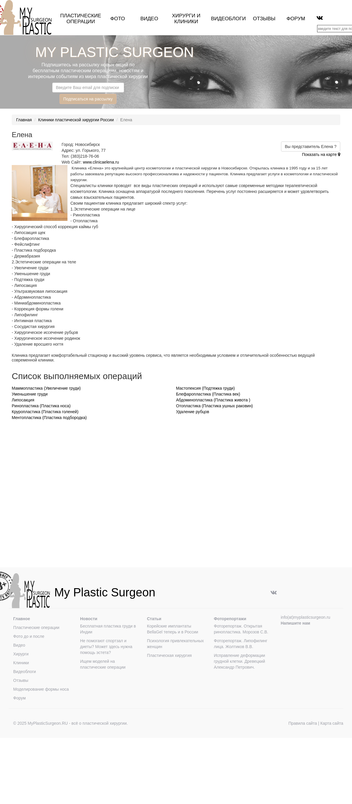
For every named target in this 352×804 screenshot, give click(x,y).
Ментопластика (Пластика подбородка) (49, 417)
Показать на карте (321, 154)
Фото (117, 18)
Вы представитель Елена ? (310, 146)
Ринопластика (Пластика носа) (41, 405)
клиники (186, 21)
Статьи (154, 618)
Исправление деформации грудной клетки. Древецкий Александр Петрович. (239, 661)
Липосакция (23, 400)
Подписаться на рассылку (88, 99)
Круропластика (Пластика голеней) (45, 411)
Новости (88, 618)
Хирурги (183, 15)
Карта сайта (331, 723)
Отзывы (264, 18)
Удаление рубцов (192, 411)
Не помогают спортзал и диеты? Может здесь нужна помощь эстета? (106, 646)
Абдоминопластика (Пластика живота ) (213, 400)
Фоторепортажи (230, 618)
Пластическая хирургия (169, 655)
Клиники (21, 662)
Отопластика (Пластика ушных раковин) (214, 405)
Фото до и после (28, 636)
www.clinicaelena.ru (101, 162)
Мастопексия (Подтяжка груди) (205, 388)
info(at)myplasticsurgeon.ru (305, 617)
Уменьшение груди (30, 394)
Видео (149, 18)
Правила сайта (302, 723)
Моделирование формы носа (41, 689)
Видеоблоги (228, 18)
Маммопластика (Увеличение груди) (46, 388)
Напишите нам (295, 623)
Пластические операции (80, 18)
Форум (296, 18)
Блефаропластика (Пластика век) (208, 394)
